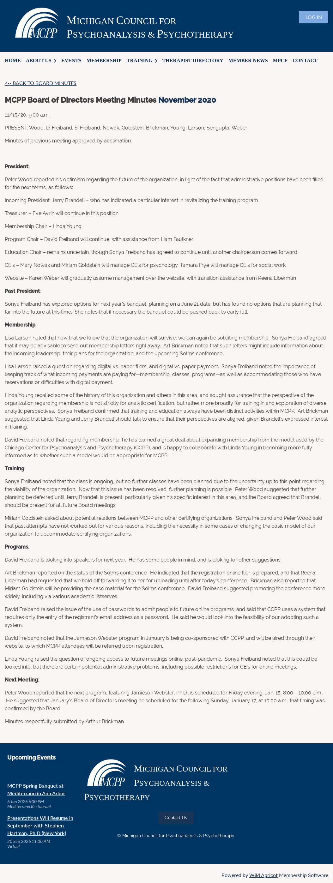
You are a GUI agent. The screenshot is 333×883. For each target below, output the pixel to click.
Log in (314, 17)
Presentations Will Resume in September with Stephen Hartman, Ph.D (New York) (40, 825)
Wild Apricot (263, 875)
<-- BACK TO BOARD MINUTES (40, 83)
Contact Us (176, 817)
